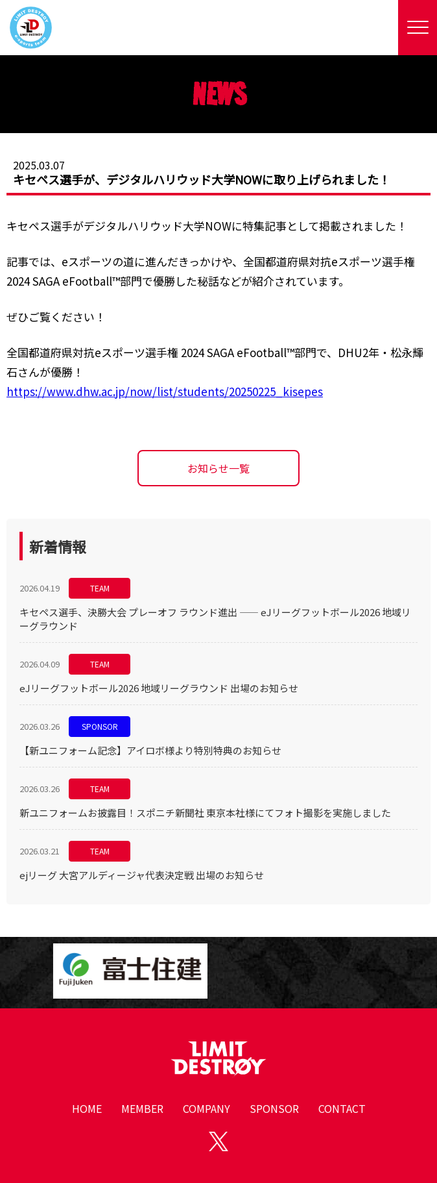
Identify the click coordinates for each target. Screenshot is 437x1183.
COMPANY (206, 1108)
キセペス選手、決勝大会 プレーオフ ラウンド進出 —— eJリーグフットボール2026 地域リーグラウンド (215, 618)
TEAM (100, 587)
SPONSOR (100, 726)
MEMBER (142, 1108)
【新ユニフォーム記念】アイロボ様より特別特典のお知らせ (150, 750)
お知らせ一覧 (218, 468)
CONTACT (342, 1108)
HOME (87, 1108)
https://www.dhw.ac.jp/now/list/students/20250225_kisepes (164, 391)
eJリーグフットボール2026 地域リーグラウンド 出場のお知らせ (158, 688)
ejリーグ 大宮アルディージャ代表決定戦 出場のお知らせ (141, 875)
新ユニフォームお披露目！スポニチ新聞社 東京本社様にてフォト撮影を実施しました (205, 812)
